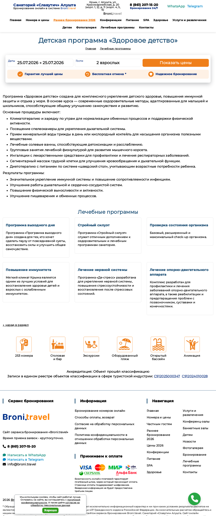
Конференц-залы (196, 421)
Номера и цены (37, 20)
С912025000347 (167, 376)
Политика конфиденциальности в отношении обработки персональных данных (104, 439)
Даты (11, 60)
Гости (79, 60)
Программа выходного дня (30, 225)
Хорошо (50, 510)
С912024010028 (195, 376)
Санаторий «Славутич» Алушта (44, 5)
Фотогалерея (86, 27)
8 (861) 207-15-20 (144, 5)
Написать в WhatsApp (24, 455)
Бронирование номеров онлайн (100, 410)
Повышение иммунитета (28, 270)
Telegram (195, 6)
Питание (132, 20)
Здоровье (160, 20)
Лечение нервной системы (102, 270)
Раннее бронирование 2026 (74, 20)
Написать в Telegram (23, 460)
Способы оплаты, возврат (94, 417)
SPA (146, 20)
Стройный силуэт (94, 225)
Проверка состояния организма (179, 225)
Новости (189, 441)
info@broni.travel (19, 464)
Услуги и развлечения (189, 20)
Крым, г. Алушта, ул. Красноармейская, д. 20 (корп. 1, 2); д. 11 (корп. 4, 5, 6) (102, 6)
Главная (15, 20)
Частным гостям (159, 424)
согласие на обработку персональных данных (55, 504)
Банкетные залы (195, 428)
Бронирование (194, 454)
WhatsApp (176, 6)
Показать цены (176, 62)
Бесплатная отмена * (109, 74)
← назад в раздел (16, 325)
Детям (67, 27)
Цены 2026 (155, 445)
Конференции (111, 20)
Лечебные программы (118, 27)
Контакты (146, 27)
